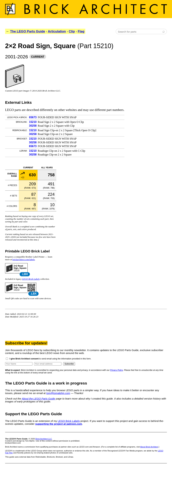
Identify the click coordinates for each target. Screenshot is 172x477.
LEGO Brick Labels (31, 279)
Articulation (57, 31)
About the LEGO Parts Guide (38, 398)
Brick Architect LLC (43, 439)
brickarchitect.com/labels (23, 259)
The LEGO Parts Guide (27, 31)
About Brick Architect (149, 447)
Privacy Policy (116, 370)
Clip (72, 31)
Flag (81, 31)
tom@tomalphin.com (58, 393)
